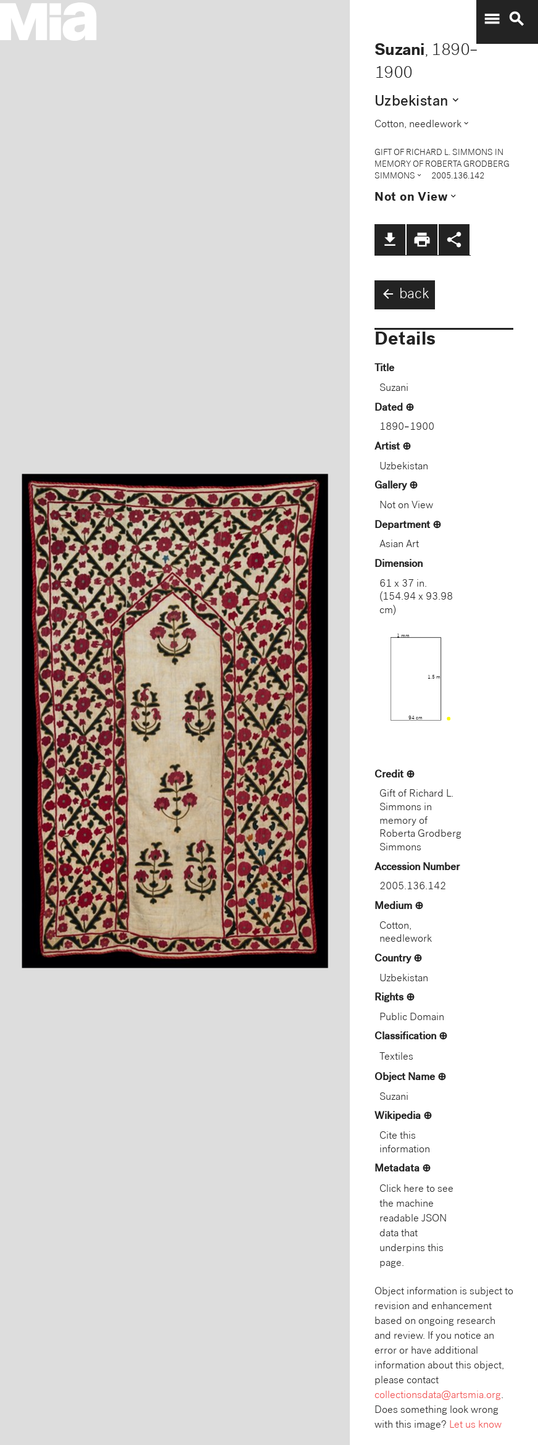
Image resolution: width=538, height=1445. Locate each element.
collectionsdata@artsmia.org (438, 1396)
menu (491, 19)
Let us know (475, 1425)
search (516, 19)
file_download (390, 239)
